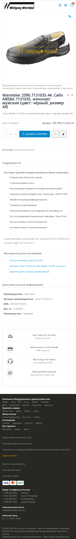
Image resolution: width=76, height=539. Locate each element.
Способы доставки (11, 470)
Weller (35, 402)
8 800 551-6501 (10, 501)
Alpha (18, 411)
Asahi (35, 411)
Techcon (29, 423)
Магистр (49, 405)
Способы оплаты (10, 476)
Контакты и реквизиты (13, 464)
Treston (6, 423)
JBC (19, 402)
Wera (26, 429)
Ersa (13, 402)
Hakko (5, 402)
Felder (27, 411)
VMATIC (39, 423)
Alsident (44, 402)
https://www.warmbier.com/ (56, 536)
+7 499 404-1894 (9, 492)
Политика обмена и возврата (17, 443)
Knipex (17, 429)
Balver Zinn (7, 411)
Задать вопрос (9, 455)
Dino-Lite (27, 417)
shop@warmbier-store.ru (14, 510)
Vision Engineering (11, 417)
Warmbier (17, 423)
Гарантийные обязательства (16, 437)
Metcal (26, 405)
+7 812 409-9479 (9, 495)
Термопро (37, 405)
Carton (37, 417)
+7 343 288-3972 (9, 498)
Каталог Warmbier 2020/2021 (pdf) (26, 260)
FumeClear (15, 405)
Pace (26, 402)
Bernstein (6, 429)
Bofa (4, 405)
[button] (70, 19)
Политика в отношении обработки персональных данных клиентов (36, 449)
